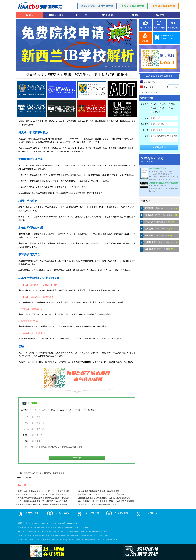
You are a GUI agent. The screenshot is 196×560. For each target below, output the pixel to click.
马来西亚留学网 (82, 540)
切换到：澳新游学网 (164, 6)
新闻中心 (162, 15)
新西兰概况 (56, 15)
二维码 (105, 535)
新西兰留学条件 (159, 28)
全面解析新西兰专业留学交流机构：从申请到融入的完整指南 (104, 498)
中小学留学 (82, 15)
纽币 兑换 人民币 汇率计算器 (159, 76)
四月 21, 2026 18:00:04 (148, 92)
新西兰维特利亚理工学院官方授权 (163, 183)
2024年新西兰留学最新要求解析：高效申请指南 (44, 473)
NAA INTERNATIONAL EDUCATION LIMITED (84, 531)
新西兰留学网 (41, 540)
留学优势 (145, 41)
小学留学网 (93, 540)
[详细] (174, 208)
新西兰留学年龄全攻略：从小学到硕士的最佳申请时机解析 (42, 494)
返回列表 (28, 477)
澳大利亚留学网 (111, 540)
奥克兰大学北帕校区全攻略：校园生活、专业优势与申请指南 (43, 491)
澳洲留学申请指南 (77, 193)
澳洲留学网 (51, 540)
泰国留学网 (71, 540)
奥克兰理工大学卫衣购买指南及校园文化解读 (97, 504)
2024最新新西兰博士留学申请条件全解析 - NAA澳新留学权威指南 (106, 501)
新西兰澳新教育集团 (157, 168)
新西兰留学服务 (173, 28)
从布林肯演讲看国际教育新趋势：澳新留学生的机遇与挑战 (42, 501)
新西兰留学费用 (145, 28)
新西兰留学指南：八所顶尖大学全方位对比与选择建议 (101, 494)
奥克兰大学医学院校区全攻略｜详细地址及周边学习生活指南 (43, 498)
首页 (29, 15)
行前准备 (149, 235)
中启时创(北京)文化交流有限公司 (41, 531)
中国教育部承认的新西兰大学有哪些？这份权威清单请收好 (42, 504)
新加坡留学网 (61, 540)
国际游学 (101, 540)
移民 (135, 15)
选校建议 (149, 215)
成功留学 (149, 249)
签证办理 (149, 229)
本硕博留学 (109, 15)
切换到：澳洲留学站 (133, 6)
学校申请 (149, 222)
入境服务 (149, 242)
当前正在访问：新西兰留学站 (97, 6)
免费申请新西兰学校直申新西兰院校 (168, 37)
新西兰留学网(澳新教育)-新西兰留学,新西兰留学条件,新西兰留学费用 (50, 535)
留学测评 (149, 208)
